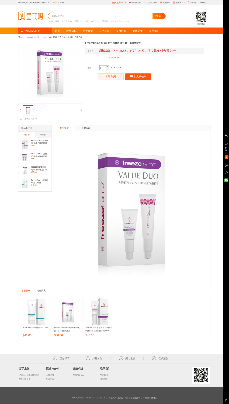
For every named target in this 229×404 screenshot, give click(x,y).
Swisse (113, 21)
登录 (55, 2)
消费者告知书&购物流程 (29, 375)
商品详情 (64, 128)
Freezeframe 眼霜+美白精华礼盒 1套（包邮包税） (63, 37)
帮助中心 (204, 2)
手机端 (192, 2)
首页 (57, 30)
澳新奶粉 (71, 30)
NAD (51, 21)
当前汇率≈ (119, 2)
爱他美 (105, 21)
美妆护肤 (121, 30)
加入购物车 (138, 76)
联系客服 (179, 2)
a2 (98, 21)
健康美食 (137, 30)
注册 (62, 2)
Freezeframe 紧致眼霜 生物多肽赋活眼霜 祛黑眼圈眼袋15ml (39, 141)
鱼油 (70, 21)
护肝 (76, 21)
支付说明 (50, 375)
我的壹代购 (151, 2)
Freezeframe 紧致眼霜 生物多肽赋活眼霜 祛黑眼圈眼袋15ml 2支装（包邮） (39, 155)
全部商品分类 (30, 30)
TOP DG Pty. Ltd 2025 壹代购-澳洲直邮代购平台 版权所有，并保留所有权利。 (124, 398)
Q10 (93, 21)
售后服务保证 (79, 375)
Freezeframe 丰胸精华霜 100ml (39, 181)
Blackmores (124, 21)
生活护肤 (104, 30)
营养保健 (88, 30)
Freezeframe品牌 (32, 37)
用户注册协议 (25, 379)
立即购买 (111, 76)
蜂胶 (87, 21)
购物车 (165, 2)
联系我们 (154, 30)
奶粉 (63, 21)
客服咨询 (85, 128)
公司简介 (104, 379)
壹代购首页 (135, 2)
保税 (57, 21)
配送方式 (50, 379)
